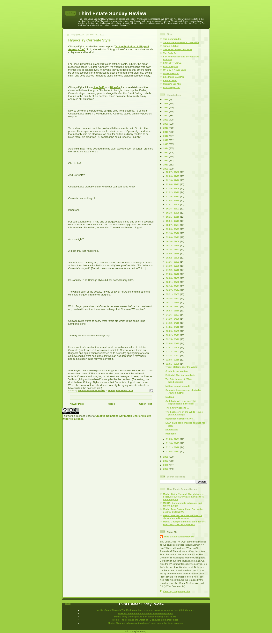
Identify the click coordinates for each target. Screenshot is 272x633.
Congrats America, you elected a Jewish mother (183, 391)
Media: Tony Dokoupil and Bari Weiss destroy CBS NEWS (183, 510)
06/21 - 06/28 (173, 282)
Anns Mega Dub (171, 87)
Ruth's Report (170, 66)
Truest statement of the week (181, 367)
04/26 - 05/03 (173, 314)
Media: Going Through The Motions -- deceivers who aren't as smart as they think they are (183, 497)
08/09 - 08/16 (173, 253)
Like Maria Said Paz (173, 77)
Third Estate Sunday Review (112, 13)
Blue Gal (115, 87)
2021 (166, 119)
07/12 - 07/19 (173, 270)
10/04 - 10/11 (173, 221)
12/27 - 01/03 (173, 172)
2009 (166, 168)
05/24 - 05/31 (173, 298)
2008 (166, 456)
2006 (166, 465)
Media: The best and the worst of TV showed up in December (182, 516)
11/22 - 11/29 (173, 192)
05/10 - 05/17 (173, 306)
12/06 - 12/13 (173, 184)
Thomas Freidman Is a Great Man (181, 42)
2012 (166, 156)
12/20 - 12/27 (173, 176)
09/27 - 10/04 (173, 225)
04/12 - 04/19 (173, 323)
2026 (166, 99)
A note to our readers (176, 371)
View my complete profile (176, 591)
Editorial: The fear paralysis (180, 375)
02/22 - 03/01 (173, 351)
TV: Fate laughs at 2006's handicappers (179, 380)
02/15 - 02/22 (173, 355)
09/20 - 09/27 (173, 229)
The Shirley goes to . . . (177, 407)
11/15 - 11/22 (173, 196)
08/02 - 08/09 (173, 257)
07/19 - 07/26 (173, 266)
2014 (166, 148)
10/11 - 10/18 (173, 216)
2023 (166, 111)
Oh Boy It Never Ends (175, 70)
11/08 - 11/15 (173, 200)
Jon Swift (99, 87)
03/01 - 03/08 (173, 347)
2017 (166, 136)
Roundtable (171, 429)
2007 (166, 461)
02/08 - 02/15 (173, 359)
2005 (166, 469)
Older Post (145, 403)
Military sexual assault (177, 386)
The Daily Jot (170, 53)
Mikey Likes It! (171, 73)
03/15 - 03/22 (173, 339)
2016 (166, 140)
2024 (166, 107)
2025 (166, 103)
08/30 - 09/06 (173, 241)
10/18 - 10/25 (173, 212)
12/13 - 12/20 (173, 180)
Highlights (171, 433)
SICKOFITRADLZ (172, 63)
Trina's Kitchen (171, 46)
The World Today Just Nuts (177, 49)
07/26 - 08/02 (173, 261)
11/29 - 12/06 (173, 188)
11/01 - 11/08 (173, 204)
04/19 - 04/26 (173, 318)
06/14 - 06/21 (173, 286)
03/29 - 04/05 (173, 331)
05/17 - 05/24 (173, 302)
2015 (166, 144)
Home (111, 403)
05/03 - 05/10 (173, 310)
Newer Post (77, 403)
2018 (166, 132)
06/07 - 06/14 (173, 290)
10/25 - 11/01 (173, 208)
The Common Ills (172, 39)
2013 (166, 152)
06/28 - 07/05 (173, 278)
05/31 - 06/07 (173, 294)
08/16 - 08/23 (173, 249)
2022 (166, 115)
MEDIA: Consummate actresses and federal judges (145, 613)
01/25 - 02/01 (173, 439)
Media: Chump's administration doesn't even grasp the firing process (184, 523)
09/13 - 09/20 (173, 233)
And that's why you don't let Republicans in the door (180, 402)
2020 (166, 123)
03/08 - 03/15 (173, 343)
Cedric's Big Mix (172, 84)
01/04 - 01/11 (173, 451)
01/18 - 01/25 (173, 443)
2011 (166, 160)
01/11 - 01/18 (173, 447)
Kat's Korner (170, 80)
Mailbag (169, 397)
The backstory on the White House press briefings (184, 413)
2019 (166, 128)
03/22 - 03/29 (173, 335)
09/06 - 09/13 (173, 237)
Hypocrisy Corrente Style (179, 418)
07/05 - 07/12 (173, 274)
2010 (166, 164)
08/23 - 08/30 (173, 245)
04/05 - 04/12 (173, 327)
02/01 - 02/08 (173, 363)
